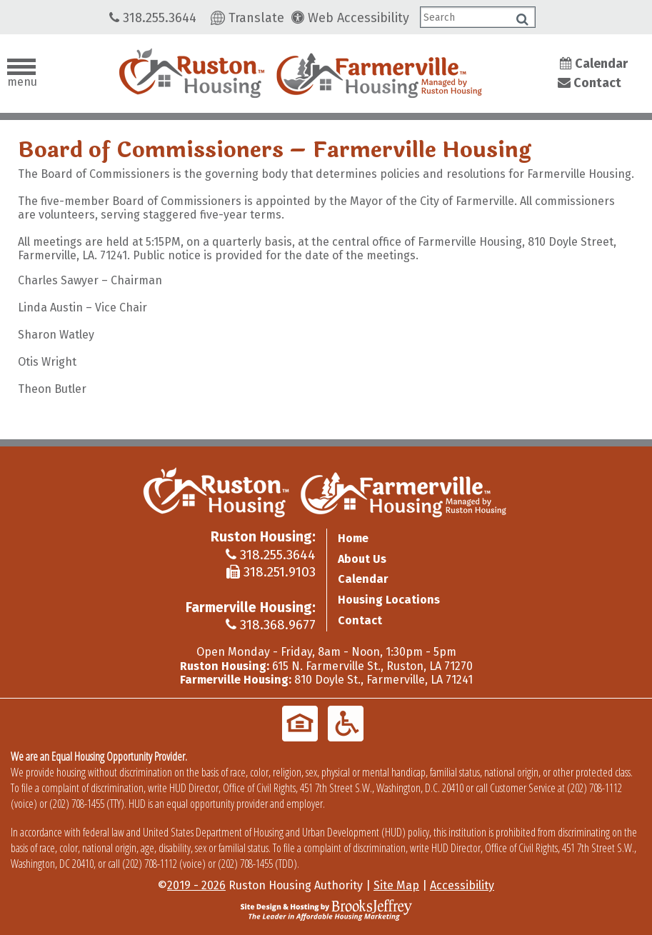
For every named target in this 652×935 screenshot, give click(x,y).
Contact (589, 83)
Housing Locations (389, 599)
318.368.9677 (271, 624)
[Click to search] (522, 19)
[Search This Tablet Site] (478, 17)
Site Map (396, 885)
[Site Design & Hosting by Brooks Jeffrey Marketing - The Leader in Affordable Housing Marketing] (326, 909)
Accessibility (462, 885)
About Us (362, 559)
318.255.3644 (152, 18)
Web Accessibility (350, 18)
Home (353, 538)
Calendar (594, 63)
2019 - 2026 (196, 885)
